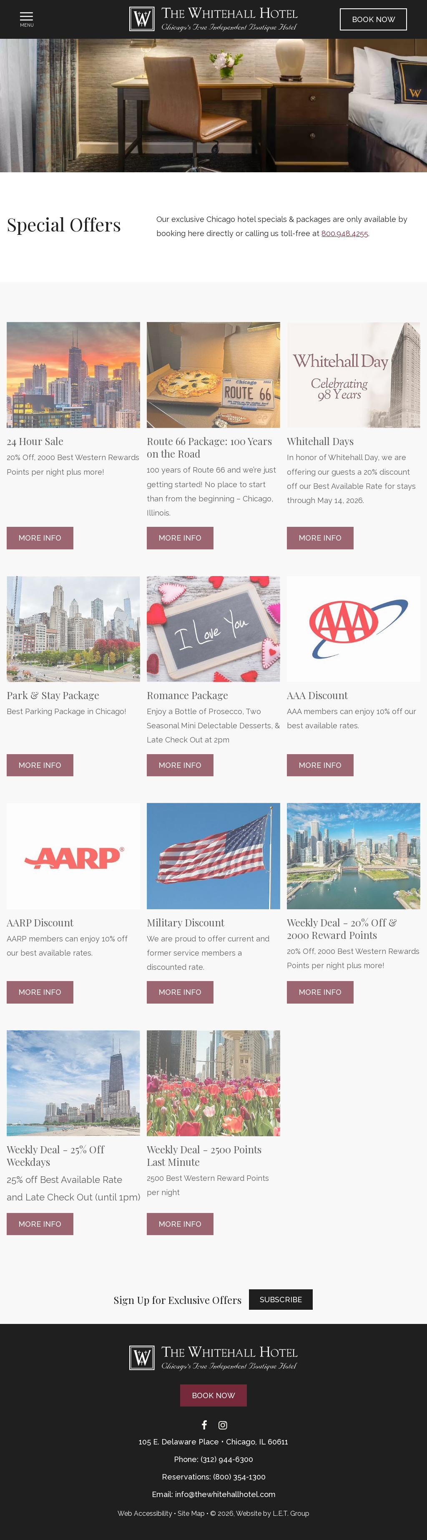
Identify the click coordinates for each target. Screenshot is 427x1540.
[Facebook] (204, 1426)
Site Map (191, 1513)
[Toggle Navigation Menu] (26, 19)
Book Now (373, 19)
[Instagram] (223, 1426)
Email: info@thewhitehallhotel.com (214, 1494)
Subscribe (281, 1299)
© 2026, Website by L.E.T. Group (259, 1513)
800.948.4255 (345, 233)
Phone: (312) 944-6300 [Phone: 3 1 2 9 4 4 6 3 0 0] (213, 1459)
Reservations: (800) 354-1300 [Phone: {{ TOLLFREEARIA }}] (214, 1476)
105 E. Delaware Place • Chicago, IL (213, 1441)
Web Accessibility (145, 1513)
